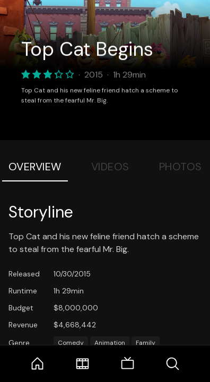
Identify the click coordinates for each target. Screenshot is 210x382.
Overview (35, 166)
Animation (109, 342)
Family (145, 342)
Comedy (71, 342)
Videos (110, 166)
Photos (180, 166)
